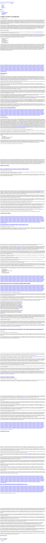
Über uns (3, 14)
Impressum (3, 7)
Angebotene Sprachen (5, 12)
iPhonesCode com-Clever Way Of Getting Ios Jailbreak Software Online (15, 283)
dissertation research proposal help (34, 356)
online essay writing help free (17, 248)
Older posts (2, 540)
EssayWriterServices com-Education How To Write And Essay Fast (14, 224)
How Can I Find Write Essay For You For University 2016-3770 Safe (14, 168)
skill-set (31, 99)
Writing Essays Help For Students (7, 377)
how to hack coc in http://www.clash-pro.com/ (21, 126)
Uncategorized (6, 68)
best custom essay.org (37, 190)
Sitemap (3, 5)
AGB (2, 6)
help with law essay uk (27, 456)
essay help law (22, 398)
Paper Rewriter (3, 73)
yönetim (5, 71)
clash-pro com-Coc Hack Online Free (8, 107)
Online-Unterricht (4, 13)
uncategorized (2, 65)
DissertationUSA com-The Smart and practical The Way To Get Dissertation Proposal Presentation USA (21, 329)
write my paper (26, 519)
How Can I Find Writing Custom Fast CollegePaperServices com (13, 484)
